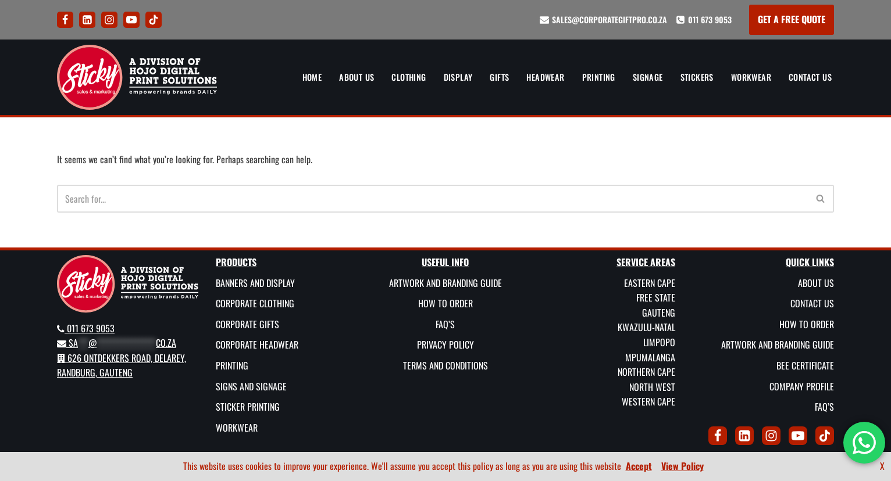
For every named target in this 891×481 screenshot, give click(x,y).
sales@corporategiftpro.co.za (609, 19)
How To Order (445, 303)
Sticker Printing (248, 407)
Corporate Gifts (247, 324)
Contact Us (810, 77)
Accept (639, 466)
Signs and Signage (251, 386)
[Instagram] (109, 20)
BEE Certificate (805, 365)
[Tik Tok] (153, 20)
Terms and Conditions (445, 365)
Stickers (697, 77)
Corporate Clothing (255, 303)
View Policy (682, 466)
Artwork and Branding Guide (445, 282)
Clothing (408, 77)
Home (312, 77)
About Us (356, 77)
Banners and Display (255, 282)
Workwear (751, 77)
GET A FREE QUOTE (791, 19)
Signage (648, 77)
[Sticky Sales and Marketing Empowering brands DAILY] (137, 77)
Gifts (499, 77)
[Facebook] (65, 20)
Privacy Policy (445, 344)
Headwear (545, 77)
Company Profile (801, 386)
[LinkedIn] (87, 20)
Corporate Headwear (257, 344)
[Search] (432, 199)
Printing (598, 77)
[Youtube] (131, 20)
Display (458, 77)
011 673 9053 (710, 19)
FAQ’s (445, 324)
